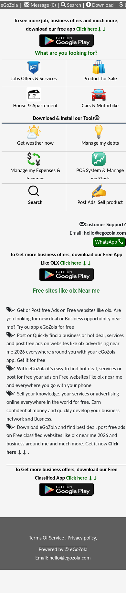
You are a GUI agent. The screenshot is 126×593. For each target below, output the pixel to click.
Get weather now (35, 143)
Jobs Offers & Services (34, 78)
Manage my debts (100, 143)
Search (71, 5)
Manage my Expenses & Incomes (35, 173)
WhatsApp (109, 242)
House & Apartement (35, 105)
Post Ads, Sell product (100, 202)
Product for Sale (100, 78)
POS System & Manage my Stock (100, 173)
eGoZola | (11, 5)
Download (100, 5)
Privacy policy (82, 538)
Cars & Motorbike (100, 105)
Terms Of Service (47, 538)
